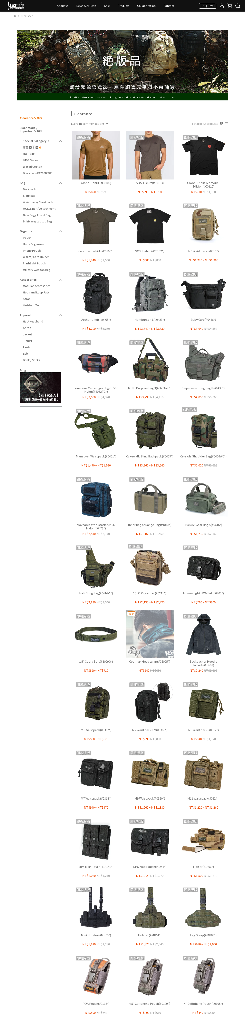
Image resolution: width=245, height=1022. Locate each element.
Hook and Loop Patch (37, 292)
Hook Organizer (33, 244)
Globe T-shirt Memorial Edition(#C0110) (203, 184)
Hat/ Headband (33, 321)
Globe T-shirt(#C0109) (96, 183)
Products (123, 6)
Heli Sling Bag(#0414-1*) (96, 593)
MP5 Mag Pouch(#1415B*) (95, 867)
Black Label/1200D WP (37, 173)
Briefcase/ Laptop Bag (37, 221)
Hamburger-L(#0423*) (149, 320)
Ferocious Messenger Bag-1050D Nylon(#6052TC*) (96, 389)
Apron (27, 328)
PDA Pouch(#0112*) (96, 1004)
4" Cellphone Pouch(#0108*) (203, 1004)
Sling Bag (29, 196)
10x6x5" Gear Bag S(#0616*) (203, 525)
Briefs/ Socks (31, 360)
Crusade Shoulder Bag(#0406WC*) (203, 456)
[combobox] (89, 123)
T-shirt (27, 341)
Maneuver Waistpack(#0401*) (96, 456)
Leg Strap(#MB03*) (203, 935)
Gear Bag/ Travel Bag (37, 215)
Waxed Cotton (32, 167)
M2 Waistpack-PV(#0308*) (149, 730)
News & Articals (86, 6)
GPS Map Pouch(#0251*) (149, 867)
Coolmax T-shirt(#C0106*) (95, 251)
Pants (27, 347)
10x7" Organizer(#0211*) (149, 593)
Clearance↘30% (31, 118)
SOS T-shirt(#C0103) (150, 183)
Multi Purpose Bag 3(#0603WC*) (150, 388)
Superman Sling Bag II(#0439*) (203, 388)
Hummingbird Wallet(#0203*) (203, 593)
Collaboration (146, 6)
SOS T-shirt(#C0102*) (149, 251)
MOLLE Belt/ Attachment (39, 208)
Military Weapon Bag (36, 270)
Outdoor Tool (32, 305)
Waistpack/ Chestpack (38, 202)
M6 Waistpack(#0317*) (203, 730)
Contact (168, 6)
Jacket (27, 334)
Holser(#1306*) (203, 867)
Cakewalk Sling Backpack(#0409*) (149, 456)
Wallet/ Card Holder (36, 257)
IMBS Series (30, 160)
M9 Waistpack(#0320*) (149, 798)
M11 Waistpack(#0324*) (203, 798)
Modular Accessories (36, 286)
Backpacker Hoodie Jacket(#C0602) (203, 663)
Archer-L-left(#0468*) (96, 320)
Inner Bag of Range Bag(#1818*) (149, 525)
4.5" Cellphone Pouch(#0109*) (149, 1004)
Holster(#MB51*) (150, 935)
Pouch (27, 238)
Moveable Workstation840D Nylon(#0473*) (96, 526)
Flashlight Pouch (34, 263)
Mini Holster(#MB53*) (96, 935)
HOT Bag (29, 154)
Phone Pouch (32, 250)
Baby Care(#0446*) (203, 320)
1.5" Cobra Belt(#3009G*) (96, 661)
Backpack (29, 189)
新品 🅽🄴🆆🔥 (32, 147)
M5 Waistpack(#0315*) (203, 251)
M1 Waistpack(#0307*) (96, 730)
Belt (25, 353)
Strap (27, 299)
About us (62, 6)
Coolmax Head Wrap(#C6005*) (149, 661)
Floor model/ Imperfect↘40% (31, 129)
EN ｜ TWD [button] (208, 6)
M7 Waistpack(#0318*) (96, 798)
